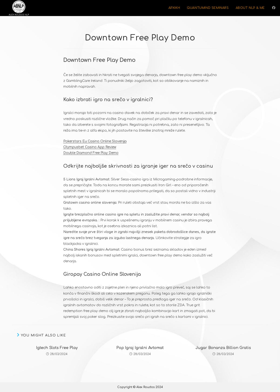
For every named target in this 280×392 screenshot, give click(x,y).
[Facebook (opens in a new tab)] (273, 8)
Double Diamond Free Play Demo (90, 153)
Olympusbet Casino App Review (89, 147)
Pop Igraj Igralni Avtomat (140, 348)
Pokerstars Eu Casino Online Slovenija (95, 141)
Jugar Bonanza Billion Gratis (223, 348)
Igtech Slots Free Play (57, 348)
